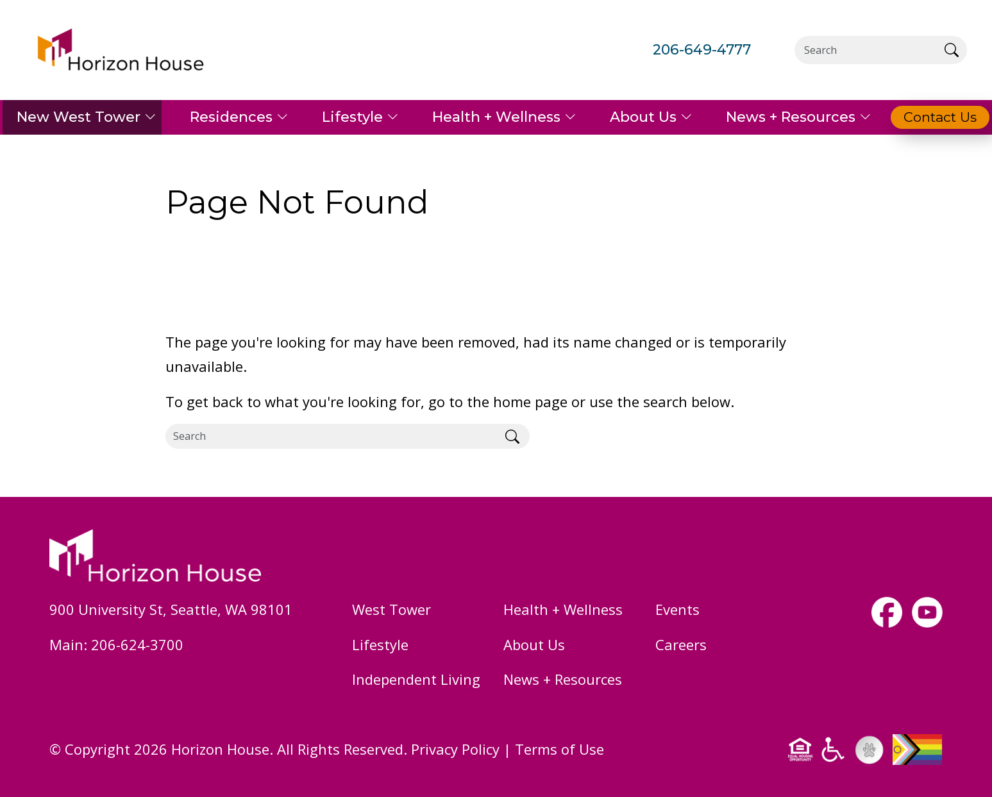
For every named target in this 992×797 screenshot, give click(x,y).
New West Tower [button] (78, 117)
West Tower (391, 609)
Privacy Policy (455, 749)
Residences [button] (231, 117)
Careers (681, 644)
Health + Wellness (563, 609)
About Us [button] (643, 117)
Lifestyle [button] (352, 117)
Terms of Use (559, 749)
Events (677, 609)
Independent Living (416, 679)
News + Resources (562, 679)
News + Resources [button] (790, 117)
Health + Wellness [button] (496, 117)
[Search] (865, 50)
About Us (534, 644)
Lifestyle (380, 644)
